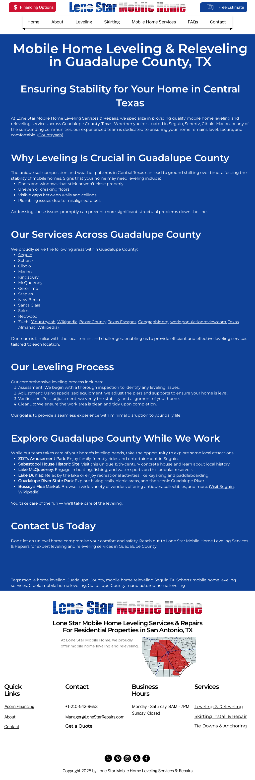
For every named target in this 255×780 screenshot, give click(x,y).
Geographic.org (153, 321)
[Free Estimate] (223, 7)
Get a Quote (78, 726)
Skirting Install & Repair (220, 716)
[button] (32, 7)
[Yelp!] (136, 758)
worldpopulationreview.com (198, 321)
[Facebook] (146, 758)
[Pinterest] (118, 758)
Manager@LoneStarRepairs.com (94, 717)
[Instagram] (127, 758)
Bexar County (92, 321)
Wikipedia (67, 321)
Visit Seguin (222, 486)
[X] (108, 758)
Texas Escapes (122, 321)
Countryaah (50, 135)
